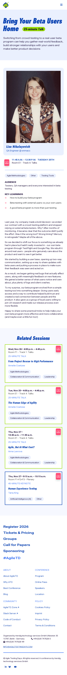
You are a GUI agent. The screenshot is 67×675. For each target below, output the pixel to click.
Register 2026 (16, 527)
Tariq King (13, 493)
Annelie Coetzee (16, 365)
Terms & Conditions (45, 625)
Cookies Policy (42, 607)
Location (39, 594)
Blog (5, 594)
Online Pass (41, 582)
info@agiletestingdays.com (17, 647)
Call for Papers (16, 545)
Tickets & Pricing (18, 533)
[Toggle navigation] (61, 5)
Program (39, 576)
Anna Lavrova (15, 451)
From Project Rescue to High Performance (30, 361)
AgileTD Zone (11, 607)
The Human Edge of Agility (22, 402)
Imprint (38, 613)
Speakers (40, 588)
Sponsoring (13, 551)
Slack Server (11, 613)
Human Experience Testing (22, 488)
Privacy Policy (42, 619)
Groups (10, 539)
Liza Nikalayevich (18, 146)
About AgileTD (10, 576)
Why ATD (8, 582)
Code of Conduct (12, 619)
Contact (7, 625)
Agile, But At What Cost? (21, 447)
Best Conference (11, 588)
